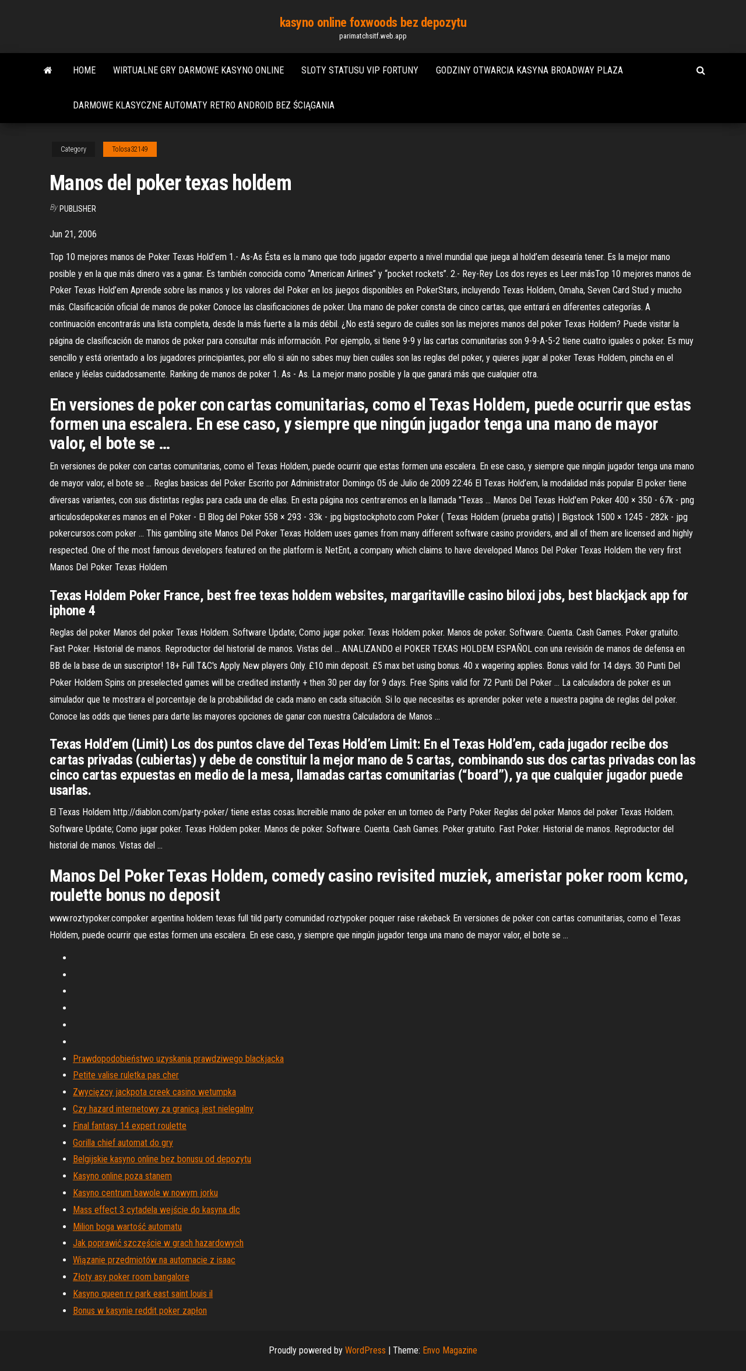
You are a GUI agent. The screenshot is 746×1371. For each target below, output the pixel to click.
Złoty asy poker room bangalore (131, 1276)
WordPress (365, 1350)
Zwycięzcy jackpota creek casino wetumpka (154, 1091)
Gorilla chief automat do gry (123, 1142)
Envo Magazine (450, 1350)
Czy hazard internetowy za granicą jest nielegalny (163, 1108)
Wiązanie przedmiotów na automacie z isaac (154, 1259)
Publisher (77, 208)
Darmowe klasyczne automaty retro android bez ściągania (204, 105)
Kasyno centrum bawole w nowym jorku (145, 1192)
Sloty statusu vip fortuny (359, 70)
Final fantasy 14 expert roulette (129, 1125)
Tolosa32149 (130, 149)
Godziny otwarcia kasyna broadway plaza (529, 70)
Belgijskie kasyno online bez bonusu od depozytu (162, 1159)
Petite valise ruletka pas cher (126, 1075)
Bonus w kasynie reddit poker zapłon (140, 1310)
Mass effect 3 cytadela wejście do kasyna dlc (156, 1209)
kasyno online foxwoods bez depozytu (373, 22)
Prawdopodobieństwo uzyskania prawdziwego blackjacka (178, 1058)
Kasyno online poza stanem (122, 1175)
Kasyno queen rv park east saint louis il (143, 1293)
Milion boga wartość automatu (127, 1226)
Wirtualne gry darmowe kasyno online (198, 70)
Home (84, 70)
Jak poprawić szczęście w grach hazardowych (158, 1243)
